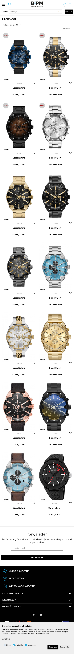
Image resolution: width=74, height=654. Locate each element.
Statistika (19, 645)
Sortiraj (5, 12)
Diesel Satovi (19, 88)
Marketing (32, 645)
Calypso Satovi (55, 508)
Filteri (68, 11)
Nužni (8, 645)
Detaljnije (6, 639)
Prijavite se (37, 557)
